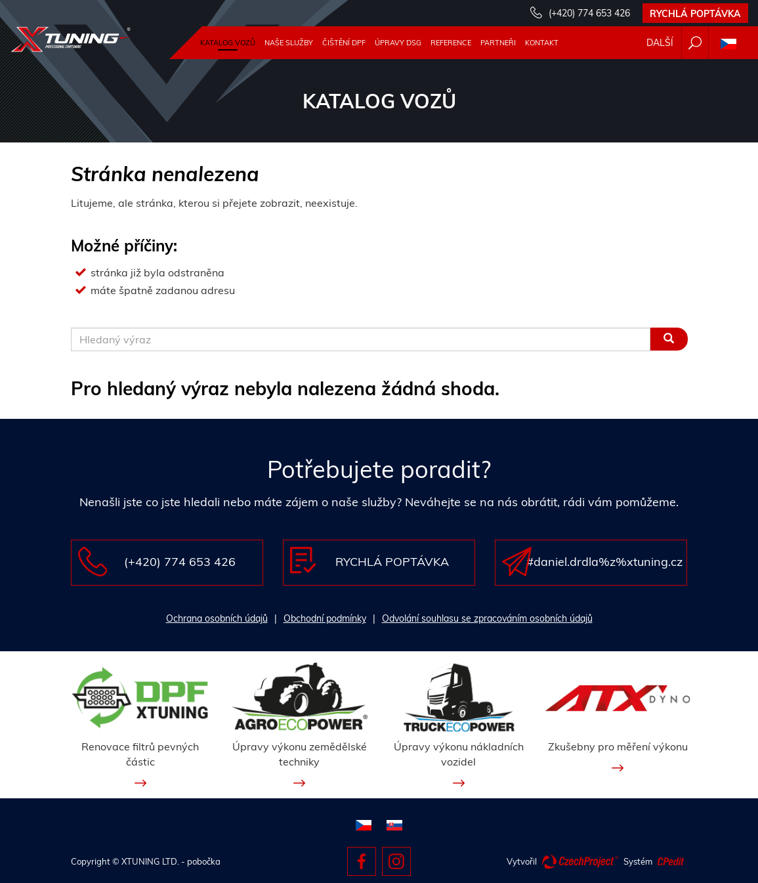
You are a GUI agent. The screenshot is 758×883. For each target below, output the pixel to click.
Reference (451, 42)
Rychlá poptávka (695, 14)
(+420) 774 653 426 (589, 13)
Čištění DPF (344, 42)
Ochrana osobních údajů (217, 618)
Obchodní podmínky (325, 618)
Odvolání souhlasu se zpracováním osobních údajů (487, 618)
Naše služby (288, 42)
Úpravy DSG (398, 42)
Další (659, 43)
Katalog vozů (227, 42)
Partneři (498, 42)
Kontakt (541, 42)
